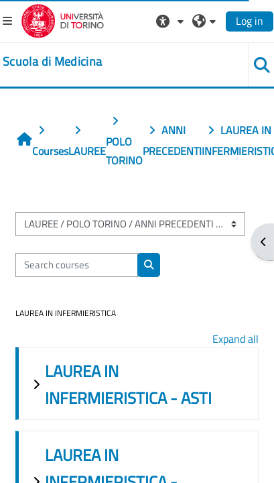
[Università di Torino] (63, 19)
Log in (249, 21)
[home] (52, 61)
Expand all (235, 339)
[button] (171, 20)
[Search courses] (76, 265)
